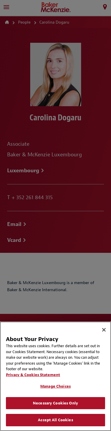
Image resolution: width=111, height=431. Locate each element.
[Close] (103, 329)
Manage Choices (55, 386)
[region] (55, 376)
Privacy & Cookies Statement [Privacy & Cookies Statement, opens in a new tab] (33, 374)
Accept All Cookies (55, 419)
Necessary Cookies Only (55, 403)
